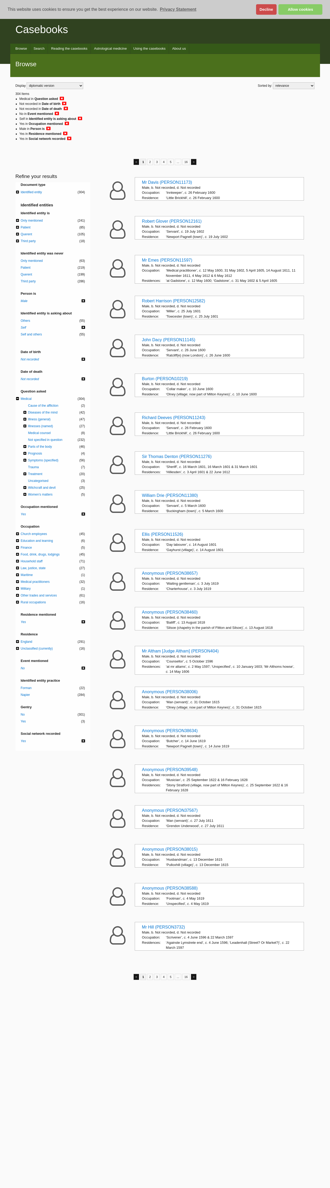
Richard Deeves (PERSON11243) (173, 417)
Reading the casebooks (69, 48)
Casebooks (42, 29)
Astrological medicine (110, 48)
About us (179, 48)
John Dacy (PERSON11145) (168, 340)
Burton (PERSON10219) (165, 378)
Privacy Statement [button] (178, 9)
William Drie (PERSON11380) (170, 495)
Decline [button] (266, 9)
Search (38, 48)
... (178, 162)
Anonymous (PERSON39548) (170, 769)
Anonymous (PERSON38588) (170, 888)
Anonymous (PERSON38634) (170, 730)
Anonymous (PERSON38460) (170, 612)
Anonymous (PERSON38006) (170, 692)
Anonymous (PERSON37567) (170, 810)
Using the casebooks (149, 48)
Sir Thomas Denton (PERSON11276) (177, 456)
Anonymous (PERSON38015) (170, 849)
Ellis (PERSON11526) (162, 534)
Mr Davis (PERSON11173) (167, 182)
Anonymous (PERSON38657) (170, 573)
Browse (21, 48)
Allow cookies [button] (300, 9)
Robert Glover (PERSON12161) (172, 221)
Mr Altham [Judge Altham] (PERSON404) (180, 651)
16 (186, 162)
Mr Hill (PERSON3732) (163, 927)
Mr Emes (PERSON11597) (167, 260)
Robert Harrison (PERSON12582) (173, 301)
